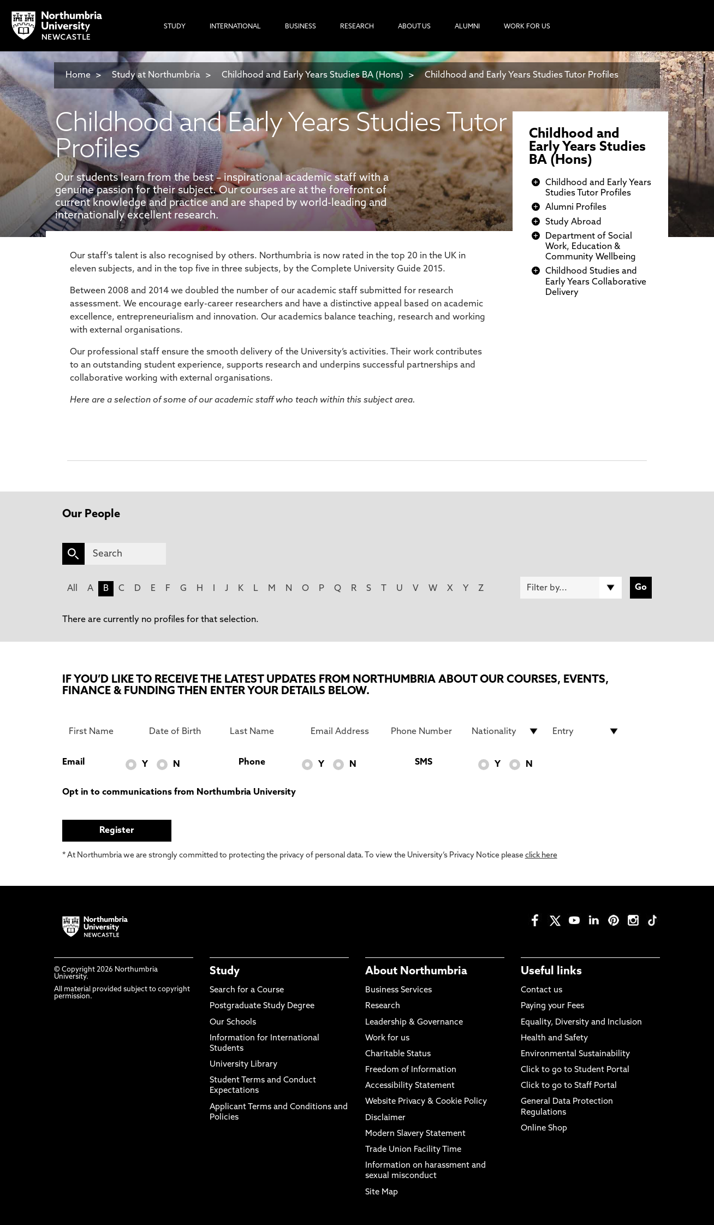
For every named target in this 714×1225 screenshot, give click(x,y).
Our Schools (233, 1023)
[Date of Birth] (183, 731)
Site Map (381, 1192)
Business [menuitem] (300, 26)
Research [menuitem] (357, 26)
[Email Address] (344, 731)
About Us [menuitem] (414, 26)
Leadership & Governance (414, 1023)
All (72, 588)
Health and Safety (554, 1038)
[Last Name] (263, 731)
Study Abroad (573, 222)
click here (541, 855)
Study (225, 971)
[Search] (125, 554)
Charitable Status (398, 1054)
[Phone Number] (424, 731)
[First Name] (102, 731)
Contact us (541, 990)
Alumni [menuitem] (467, 26)
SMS (423, 762)
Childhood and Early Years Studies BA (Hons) (312, 75)
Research (382, 1006)
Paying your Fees (552, 1006)
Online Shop (544, 1129)
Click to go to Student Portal (575, 1070)
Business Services (398, 990)
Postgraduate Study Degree (262, 1006)
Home (78, 75)
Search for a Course (247, 990)
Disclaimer (385, 1118)
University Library (243, 1065)
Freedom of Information (410, 1070)
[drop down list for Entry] (586, 731)
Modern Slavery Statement (415, 1134)
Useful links (551, 971)
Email (73, 762)
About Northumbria (416, 971)
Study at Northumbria (156, 75)
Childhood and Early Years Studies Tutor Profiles (521, 75)
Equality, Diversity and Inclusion (581, 1023)
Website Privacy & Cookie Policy (426, 1102)
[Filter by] (571, 588)
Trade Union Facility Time (413, 1150)
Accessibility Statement (410, 1086)
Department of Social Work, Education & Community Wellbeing (590, 247)
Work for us (387, 1038)
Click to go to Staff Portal (569, 1086)
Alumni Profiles (575, 207)
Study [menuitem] (175, 26)
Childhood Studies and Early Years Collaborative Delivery (595, 282)
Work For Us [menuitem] (527, 26)
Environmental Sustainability (575, 1054)
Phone (252, 762)
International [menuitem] (235, 26)
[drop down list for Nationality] (505, 731)
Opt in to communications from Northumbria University (179, 792)
